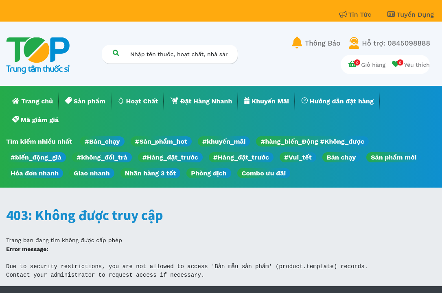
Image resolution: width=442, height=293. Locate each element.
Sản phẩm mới (393, 157)
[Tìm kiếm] (115, 53)
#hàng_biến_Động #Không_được (312, 141)
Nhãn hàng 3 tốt (150, 173)
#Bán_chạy (102, 141)
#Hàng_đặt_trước (170, 157)
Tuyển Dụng (410, 14)
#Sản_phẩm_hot (161, 141)
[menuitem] (32, 101)
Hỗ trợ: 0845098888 (396, 43)
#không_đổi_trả (102, 157)
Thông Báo (322, 43)
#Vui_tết (298, 157)
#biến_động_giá (36, 157)
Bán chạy (341, 157)
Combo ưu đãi (264, 173)
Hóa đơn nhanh (35, 173)
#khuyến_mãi (223, 141)
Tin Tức (356, 14)
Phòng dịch (208, 173)
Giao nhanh (92, 173)
